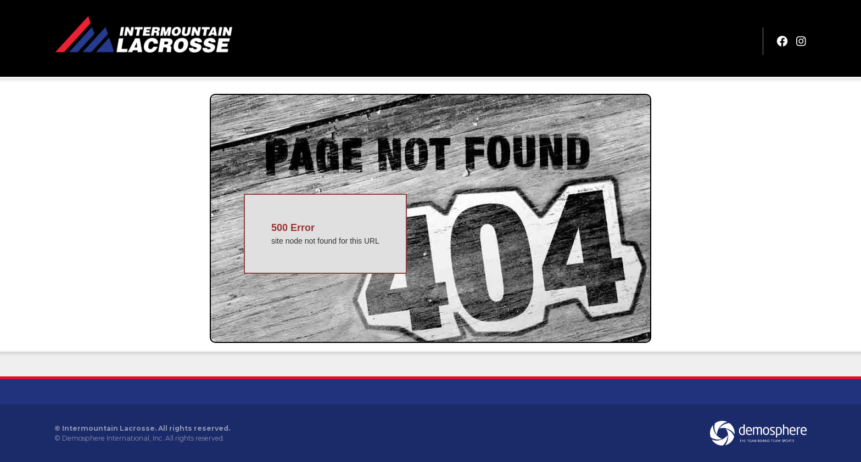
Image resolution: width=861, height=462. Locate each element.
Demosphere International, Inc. (113, 438)
